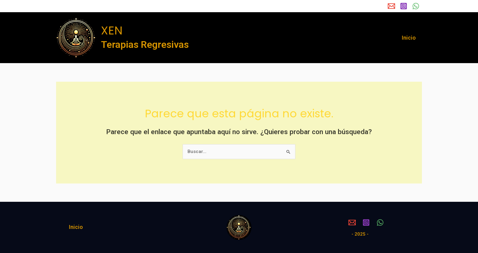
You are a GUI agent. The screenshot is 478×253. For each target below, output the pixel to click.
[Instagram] (404, 6)
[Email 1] (391, 6)
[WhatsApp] (416, 6)
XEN (112, 30)
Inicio (409, 37)
